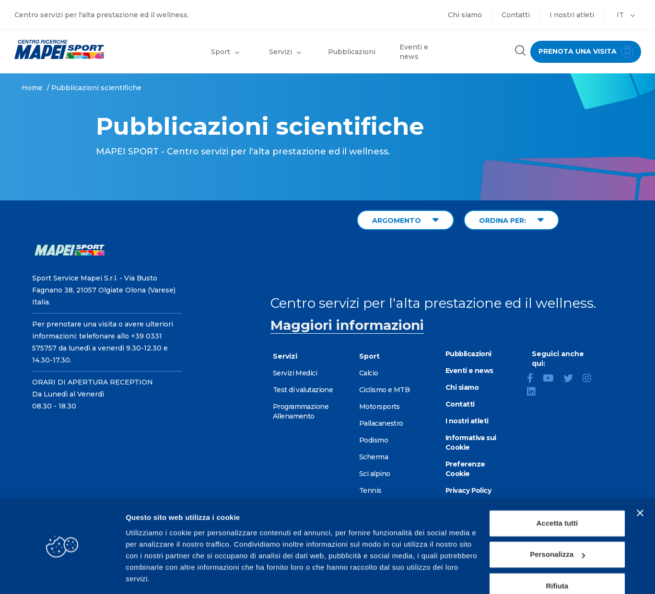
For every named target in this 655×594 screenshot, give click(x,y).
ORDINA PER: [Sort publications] (511, 220)
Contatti (516, 15)
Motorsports (379, 406)
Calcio (368, 373)
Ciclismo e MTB (384, 389)
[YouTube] (552, 379)
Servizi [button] (285, 51)
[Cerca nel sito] (517, 51)
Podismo (373, 440)
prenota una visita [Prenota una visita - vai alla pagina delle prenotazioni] (584, 52)
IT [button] (626, 15)
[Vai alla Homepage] (82, 49)
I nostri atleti (572, 15)
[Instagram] (591, 379)
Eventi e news (413, 52)
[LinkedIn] (535, 392)
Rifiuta (557, 556)
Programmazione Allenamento (300, 411)
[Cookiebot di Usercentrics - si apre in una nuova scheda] (62, 575)
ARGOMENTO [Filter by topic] (405, 220)
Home (32, 87)
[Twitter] (572, 379)
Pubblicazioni (351, 51)
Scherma (373, 457)
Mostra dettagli (151, 575)
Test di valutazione (303, 389)
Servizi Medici (295, 373)
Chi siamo (465, 15)
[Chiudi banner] (640, 482)
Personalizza (557, 524)
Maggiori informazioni (347, 325)
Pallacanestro (381, 423)
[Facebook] (534, 379)
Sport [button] (225, 51)
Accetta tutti (557, 493)
